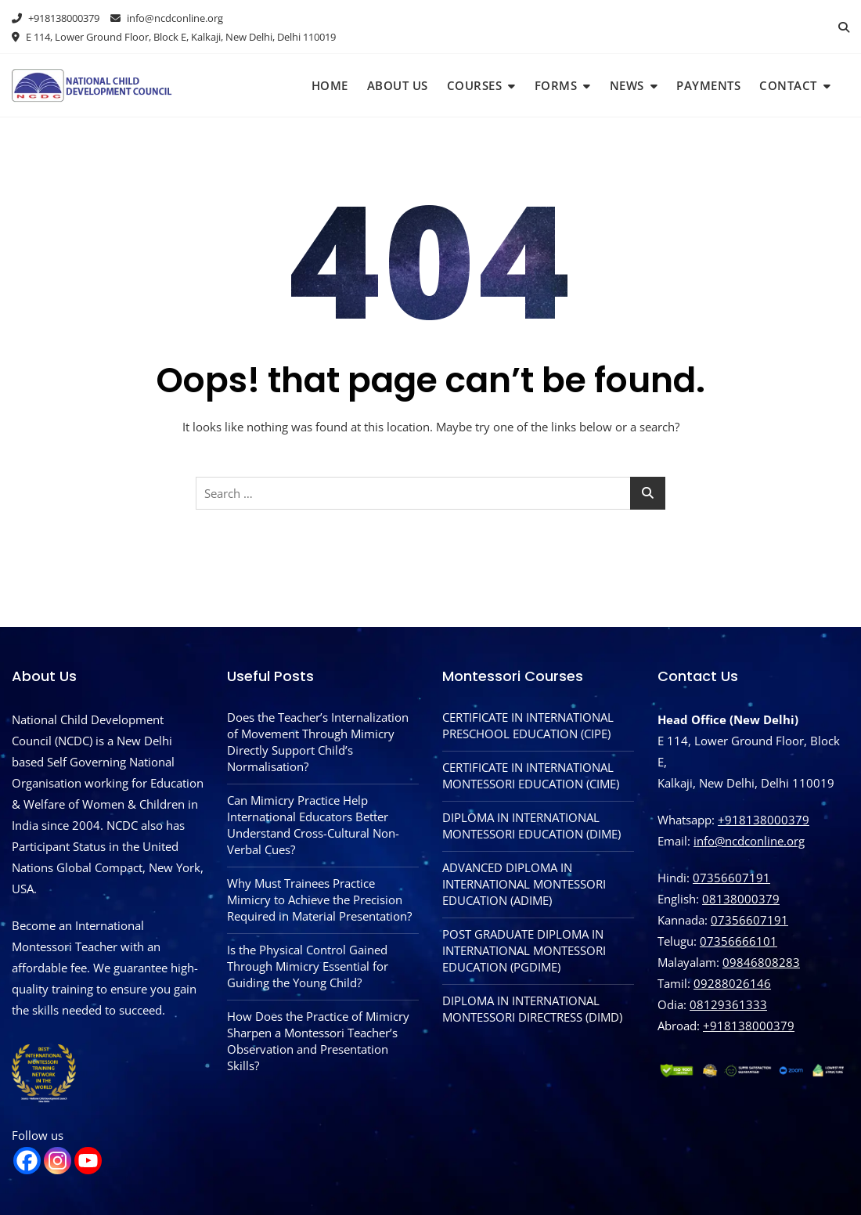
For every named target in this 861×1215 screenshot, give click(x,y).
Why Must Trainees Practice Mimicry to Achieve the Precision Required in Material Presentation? (319, 899)
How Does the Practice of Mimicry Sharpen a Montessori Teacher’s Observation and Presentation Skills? (318, 1040)
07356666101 (738, 941)
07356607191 (731, 877)
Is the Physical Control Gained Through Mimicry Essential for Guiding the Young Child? (307, 966)
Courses (475, 85)
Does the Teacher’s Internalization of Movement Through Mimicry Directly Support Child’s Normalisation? (318, 741)
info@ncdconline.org (166, 18)
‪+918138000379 (748, 1025)
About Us (397, 85)
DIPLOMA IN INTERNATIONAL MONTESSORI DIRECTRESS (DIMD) (532, 1009)
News (627, 85)
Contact (788, 85)
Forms (556, 85)
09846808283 (761, 962)
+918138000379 (55, 18)
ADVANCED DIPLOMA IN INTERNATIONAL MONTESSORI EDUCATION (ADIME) (524, 884)
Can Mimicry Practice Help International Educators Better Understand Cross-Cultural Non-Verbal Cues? (313, 824)
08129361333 (728, 1004)
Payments (708, 85)
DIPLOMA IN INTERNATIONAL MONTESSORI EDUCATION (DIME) (531, 825)
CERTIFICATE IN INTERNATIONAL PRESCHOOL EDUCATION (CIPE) (528, 725)
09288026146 (732, 983)
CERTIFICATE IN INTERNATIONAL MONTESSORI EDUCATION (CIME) (530, 775)
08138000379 (741, 899)
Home (330, 85)
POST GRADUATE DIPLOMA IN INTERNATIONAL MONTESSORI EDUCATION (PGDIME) (524, 950)
